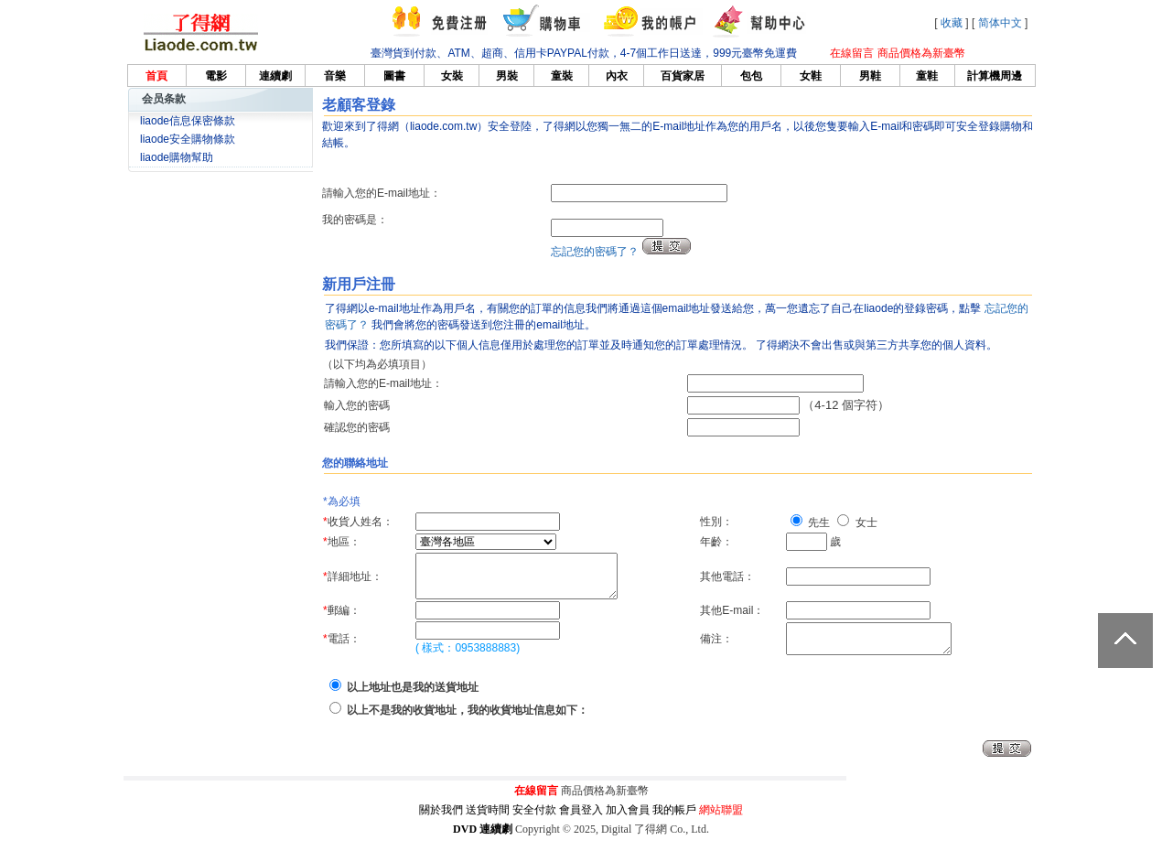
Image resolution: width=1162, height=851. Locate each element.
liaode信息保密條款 (187, 120)
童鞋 (927, 76)
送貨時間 (488, 821)
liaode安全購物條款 (187, 139)
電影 (216, 76)
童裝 (562, 76)
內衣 (617, 76)
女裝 (452, 76)
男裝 (507, 76)
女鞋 (811, 76)
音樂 (335, 76)
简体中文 (1000, 22)
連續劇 (275, 76)
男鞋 (870, 76)
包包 (751, 76)
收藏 (952, 22)
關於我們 (441, 821)
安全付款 (534, 821)
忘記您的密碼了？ (595, 251)
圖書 (394, 76)
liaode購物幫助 (176, 157)
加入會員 (628, 821)
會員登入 (581, 821)
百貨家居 (683, 76)
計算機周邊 (994, 76)
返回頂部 (1125, 640)
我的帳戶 (674, 821)
